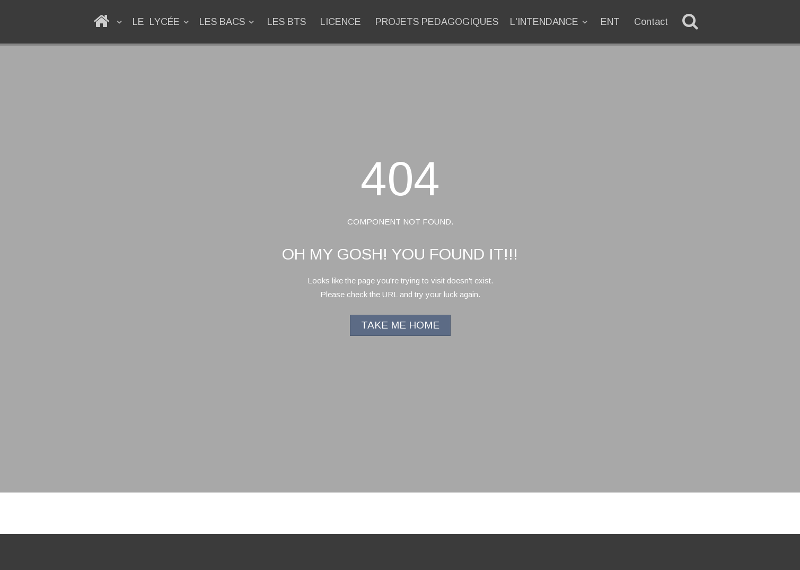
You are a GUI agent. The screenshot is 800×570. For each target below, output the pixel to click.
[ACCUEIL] (108, 22)
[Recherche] (692, 22)
